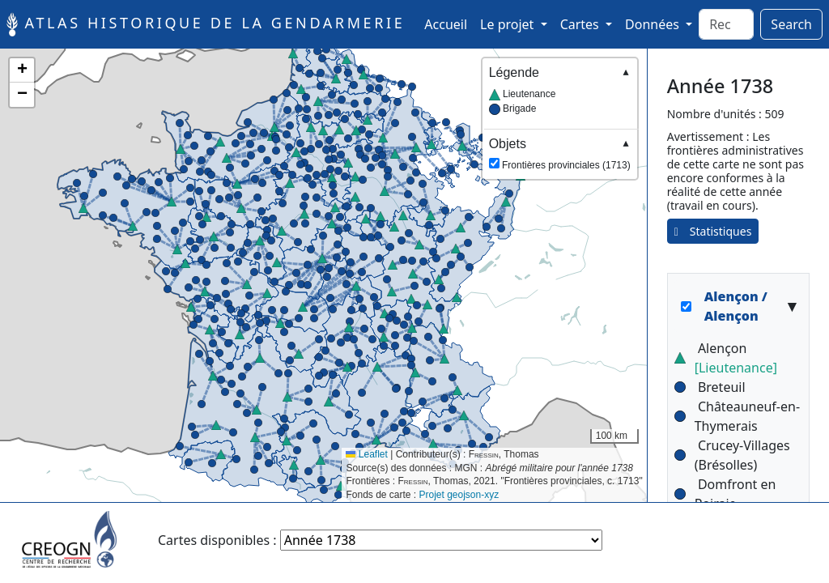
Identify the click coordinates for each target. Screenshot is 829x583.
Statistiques (713, 231)
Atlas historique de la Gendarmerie (205, 24)
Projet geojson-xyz (459, 494)
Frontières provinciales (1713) (560, 153)
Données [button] (653, 24)
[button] (237, 184)
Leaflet (366, 454)
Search (791, 24)
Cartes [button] (581, 24)
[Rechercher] (726, 24)
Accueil (449, 23)
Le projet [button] (508, 24)
